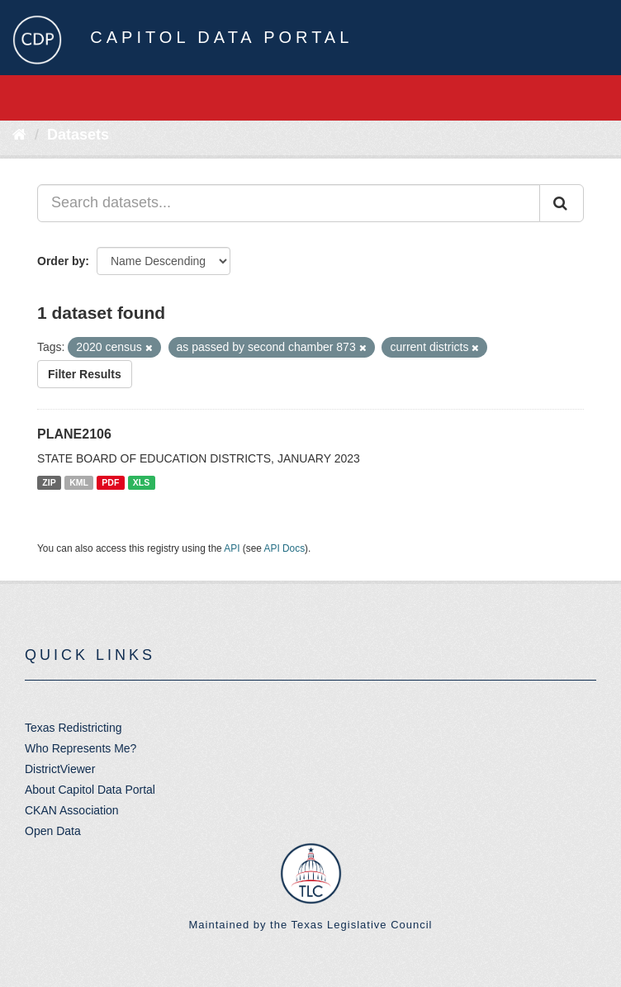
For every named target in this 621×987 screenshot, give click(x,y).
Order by (61, 261)
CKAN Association (72, 810)
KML (78, 482)
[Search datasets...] (288, 203)
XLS (141, 482)
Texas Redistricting (73, 727)
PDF (110, 482)
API (231, 548)
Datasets (78, 134)
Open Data (53, 831)
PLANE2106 (74, 434)
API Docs (285, 548)
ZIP (48, 482)
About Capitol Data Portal (90, 789)
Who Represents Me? (80, 748)
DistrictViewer (60, 769)
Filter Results (84, 374)
